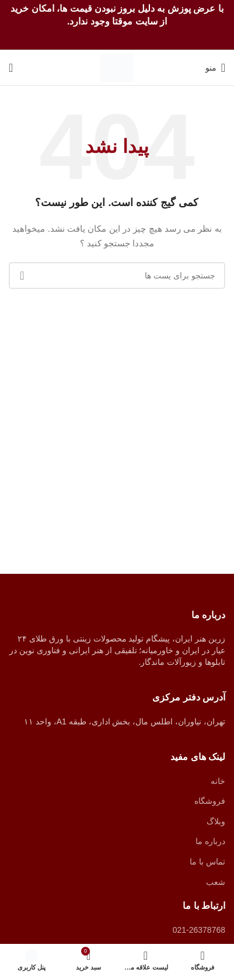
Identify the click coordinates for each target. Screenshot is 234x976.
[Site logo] (117, 67)
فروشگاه (209, 801)
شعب (215, 882)
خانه (218, 781)
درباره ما (210, 841)
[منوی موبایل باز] (215, 67)
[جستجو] (11, 67)
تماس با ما (207, 861)
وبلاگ (216, 821)
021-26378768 (199, 930)
